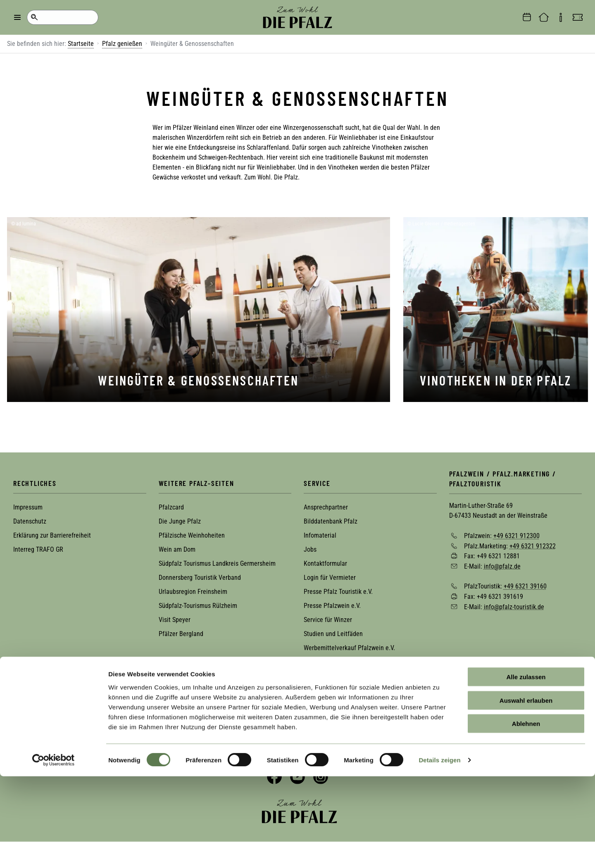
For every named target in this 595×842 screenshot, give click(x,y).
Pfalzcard (171, 507)
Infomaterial (320, 535)
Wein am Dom (177, 549)
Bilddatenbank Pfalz (330, 521)
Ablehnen (526, 789)
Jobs (310, 549)
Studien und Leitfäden (333, 634)
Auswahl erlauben (526, 766)
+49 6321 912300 (516, 536)
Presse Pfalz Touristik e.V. (338, 592)
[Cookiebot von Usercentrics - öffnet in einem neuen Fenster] (53, 826)
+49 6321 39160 (525, 586)
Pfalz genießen (122, 44)
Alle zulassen (525, 742)
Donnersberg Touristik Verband (200, 577)
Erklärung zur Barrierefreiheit (52, 535)
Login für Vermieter (330, 577)
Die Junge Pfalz (180, 521)
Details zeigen (439, 825)
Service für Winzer (328, 620)
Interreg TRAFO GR (38, 549)
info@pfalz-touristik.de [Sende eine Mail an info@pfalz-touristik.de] (514, 606)
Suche (34, 17)
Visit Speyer (174, 620)
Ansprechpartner (326, 507)
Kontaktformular (325, 563)
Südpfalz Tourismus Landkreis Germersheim (217, 563)
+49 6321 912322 (532, 546)
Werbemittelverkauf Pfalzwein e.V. (349, 648)
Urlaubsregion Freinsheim (193, 592)
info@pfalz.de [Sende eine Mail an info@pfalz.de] (502, 566)
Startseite (81, 44)
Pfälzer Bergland (181, 634)
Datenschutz (29, 521)
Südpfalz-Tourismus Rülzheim (198, 606)
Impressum (28, 507)
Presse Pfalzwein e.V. (332, 606)
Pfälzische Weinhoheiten (192, 535)
